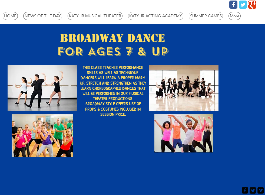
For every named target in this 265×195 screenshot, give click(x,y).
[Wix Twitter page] (243, 5)
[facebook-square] (245, 190)
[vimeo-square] (260, 190)
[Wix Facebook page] (233, 5)
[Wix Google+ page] (252, 5)
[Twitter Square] (253, 190)
